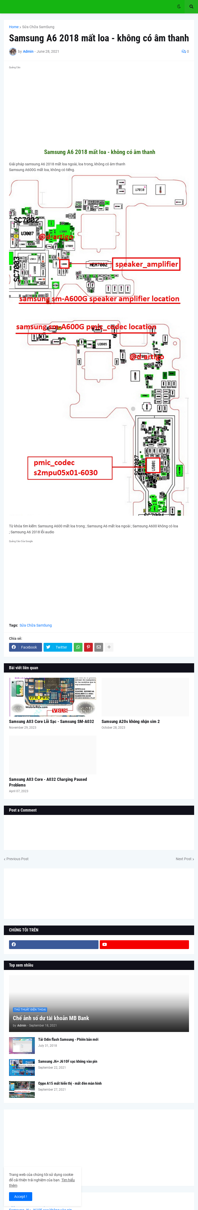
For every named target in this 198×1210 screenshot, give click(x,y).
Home (14, 27)
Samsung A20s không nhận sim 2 (131, 721)
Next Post (184, 859)
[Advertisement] (99, 107)
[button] (179, 6)
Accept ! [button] (20, 1196)
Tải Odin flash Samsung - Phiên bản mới (68, 1039)
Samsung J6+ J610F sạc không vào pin (67, 1061)
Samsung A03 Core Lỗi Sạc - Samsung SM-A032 (51, 721)
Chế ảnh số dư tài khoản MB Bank (51, 1018)
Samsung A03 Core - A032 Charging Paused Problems (48, 782)
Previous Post (17, 859)
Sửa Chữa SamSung (38, 27)
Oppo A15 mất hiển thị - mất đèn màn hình (70, 1083)
